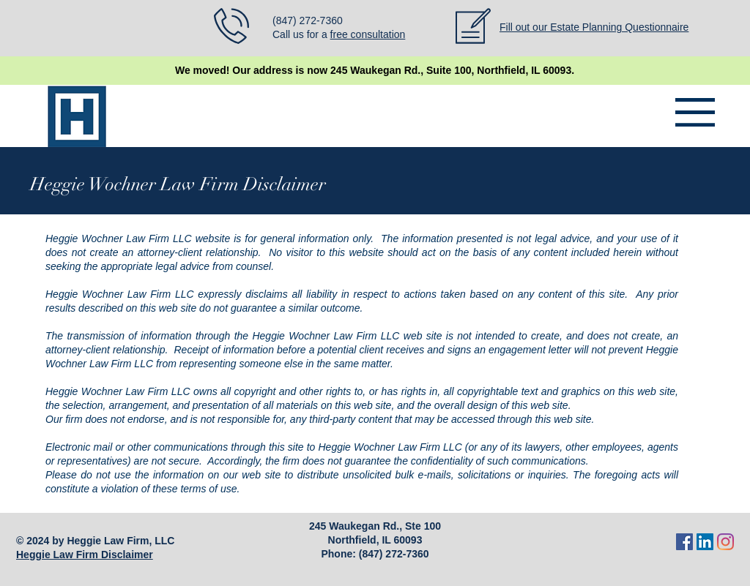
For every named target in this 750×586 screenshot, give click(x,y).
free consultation (368, 34)
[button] (695, 112)
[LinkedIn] (705, 541)
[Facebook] (684, 541)
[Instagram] (725, 541)
